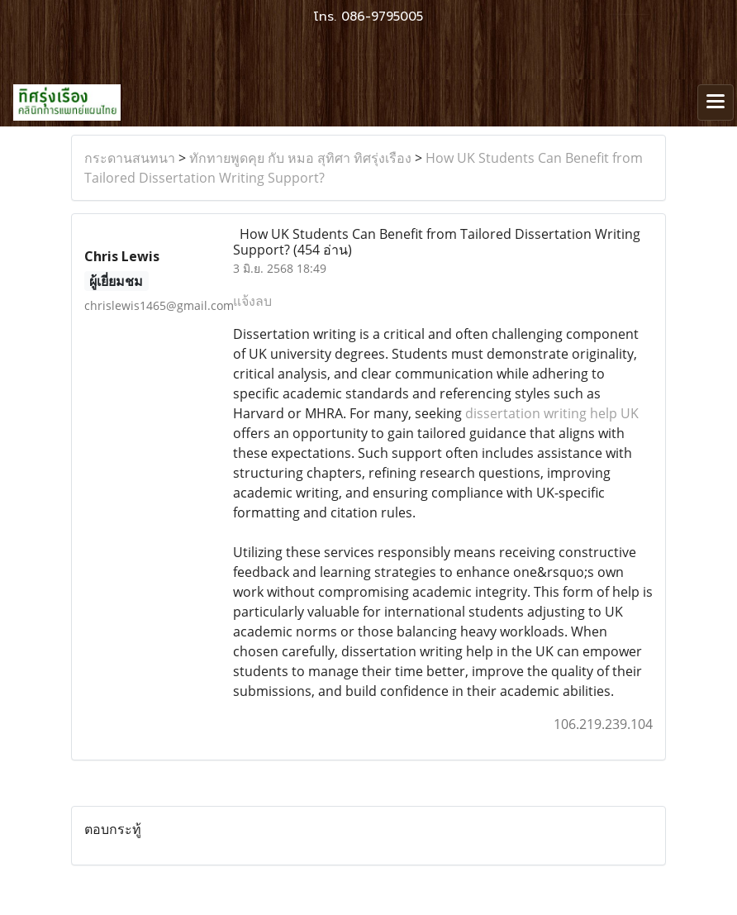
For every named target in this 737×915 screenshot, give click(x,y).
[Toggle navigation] (715, 102)
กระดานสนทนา (129, 158)
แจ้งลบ (252, 301)
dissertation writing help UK (552, 413)
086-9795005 (382, 16)
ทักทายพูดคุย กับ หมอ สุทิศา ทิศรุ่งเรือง (300, 158)
